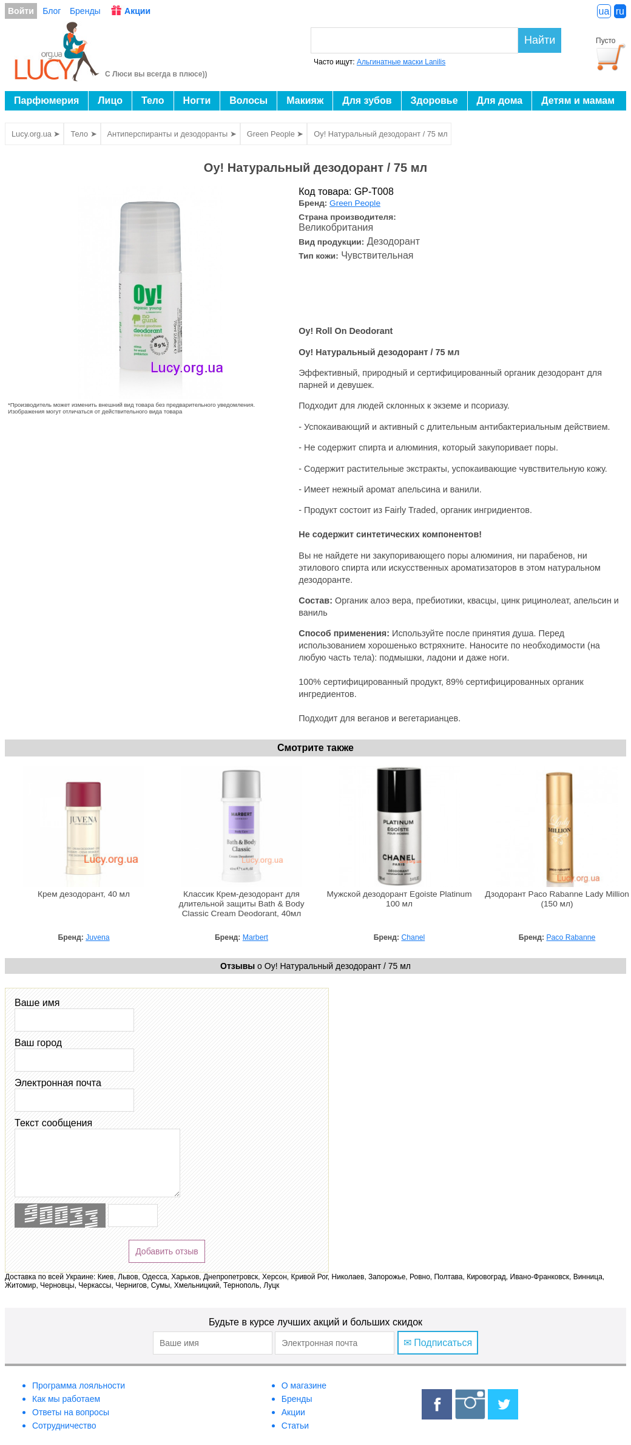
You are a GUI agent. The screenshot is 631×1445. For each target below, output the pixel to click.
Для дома (500, 100)
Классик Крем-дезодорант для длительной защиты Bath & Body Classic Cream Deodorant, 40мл (242, 903)
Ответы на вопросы (70, 1412)
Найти (539, 40)
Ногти (197, 100)
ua (604, 11)
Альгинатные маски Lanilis (401, 62)
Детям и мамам (578, 100)
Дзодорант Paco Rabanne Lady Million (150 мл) (557, 898)
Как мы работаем (66, 1399)
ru (620, 11)
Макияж (304, 100)
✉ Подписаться (437, 1343)
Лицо (110, 100)
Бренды (85, 11)
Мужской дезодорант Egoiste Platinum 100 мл (398, 898)
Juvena (97, 937)
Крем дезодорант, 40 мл (84, 894)
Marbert (255, 937)
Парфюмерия (46, 100)
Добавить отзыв (166, 1251)
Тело (152, 100)
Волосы (248, 100)
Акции (137, 11)
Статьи (295, 1425)
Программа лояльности (78, 1385)
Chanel (413, 937)
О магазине (304, 1385)
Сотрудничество (64, 1425)
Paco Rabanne (570, 937)
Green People (354, 203)
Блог (51, 11)
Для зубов (366, 100)
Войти (21, 11)
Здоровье (434, 100)
